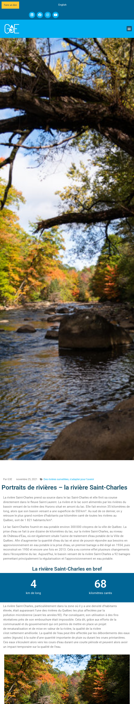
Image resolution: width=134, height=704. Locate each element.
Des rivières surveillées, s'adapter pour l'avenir (69, 479)
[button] (129, 28)
